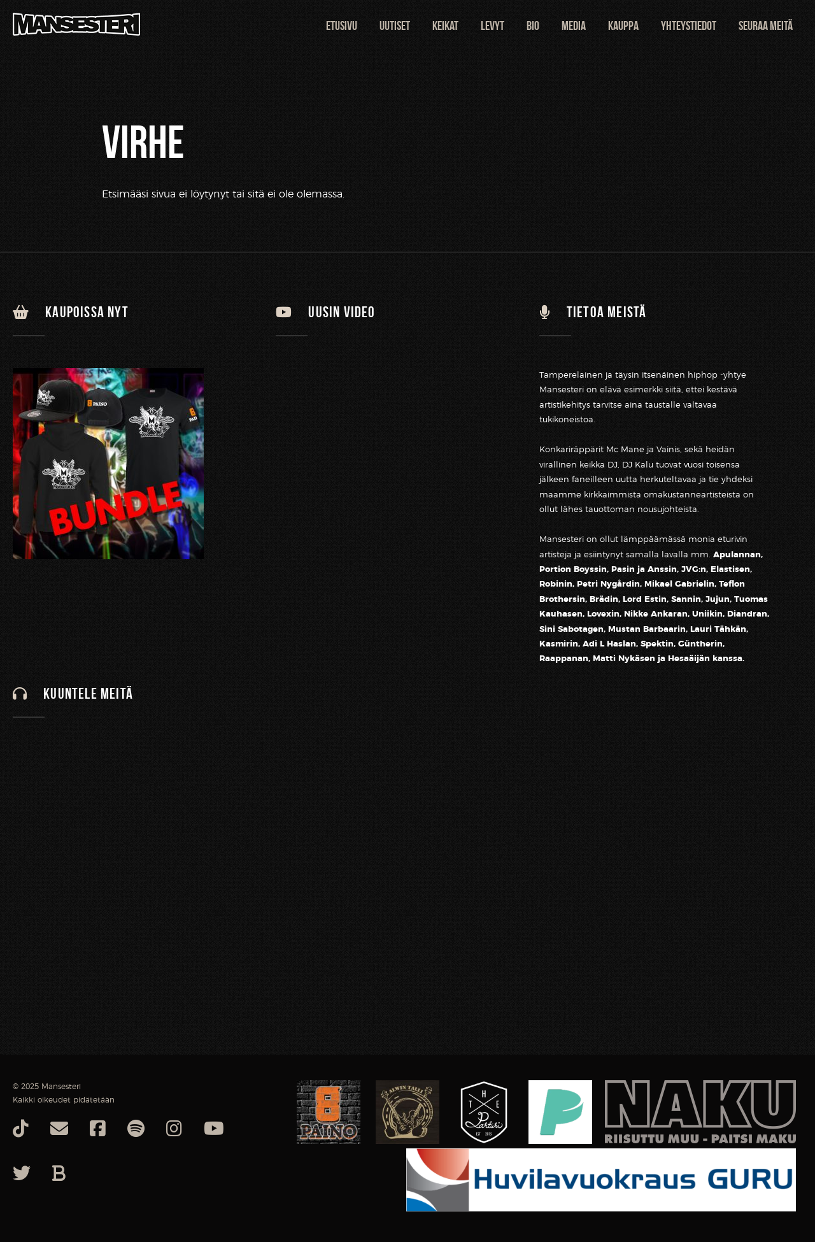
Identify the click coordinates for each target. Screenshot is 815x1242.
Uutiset (394, 25)
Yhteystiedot (688, 25)
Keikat (445, 25)
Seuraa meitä (766, 25)
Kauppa (623, 25)
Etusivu (341, 25)
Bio (533, 25)
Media (574, 25)
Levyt (492, 25)
